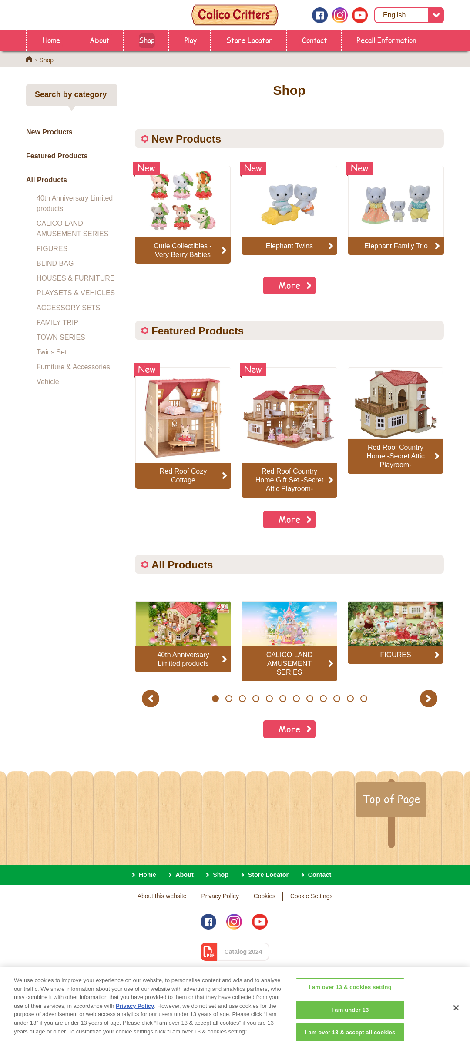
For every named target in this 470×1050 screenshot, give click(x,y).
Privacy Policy (220, 896)
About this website (162, 896)
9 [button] (323, 698)
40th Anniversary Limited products (75, 203)
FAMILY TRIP (57, 322)
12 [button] (364, 698)
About (100, 40)
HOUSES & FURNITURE (76, 278)
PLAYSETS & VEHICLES (76, 293)
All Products (46, 180)
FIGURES (52, 248)
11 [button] (350, 698)
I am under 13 (350, 1026)
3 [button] (242, 698)
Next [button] (430, 698)
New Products (49, 132)
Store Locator (249, 40)
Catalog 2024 (243, 951)
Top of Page (391, 798)
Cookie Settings (311, 896)
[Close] (456, 1024)
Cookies (264, 896)
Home (51, 40)
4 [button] (255, 698)
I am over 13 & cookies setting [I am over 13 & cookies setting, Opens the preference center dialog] (350, 1004)
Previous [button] (151, 698)
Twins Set (52, 352)
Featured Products (56, 156)
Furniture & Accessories (73, 367)
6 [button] (282, 698)
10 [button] (337, 698)
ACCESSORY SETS (68, 307)
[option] (183, 428)
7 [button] (296, 698)
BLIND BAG (55, 263)
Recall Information (386, 40)
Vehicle (48, 381)
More (289, 285)
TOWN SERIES (61, 337)
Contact (314, 40)
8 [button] (309, 698)
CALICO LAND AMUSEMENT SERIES (72, 228)
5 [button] (269, 698)
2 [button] (228, 698)
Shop (147, 40)
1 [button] (215, 698)
